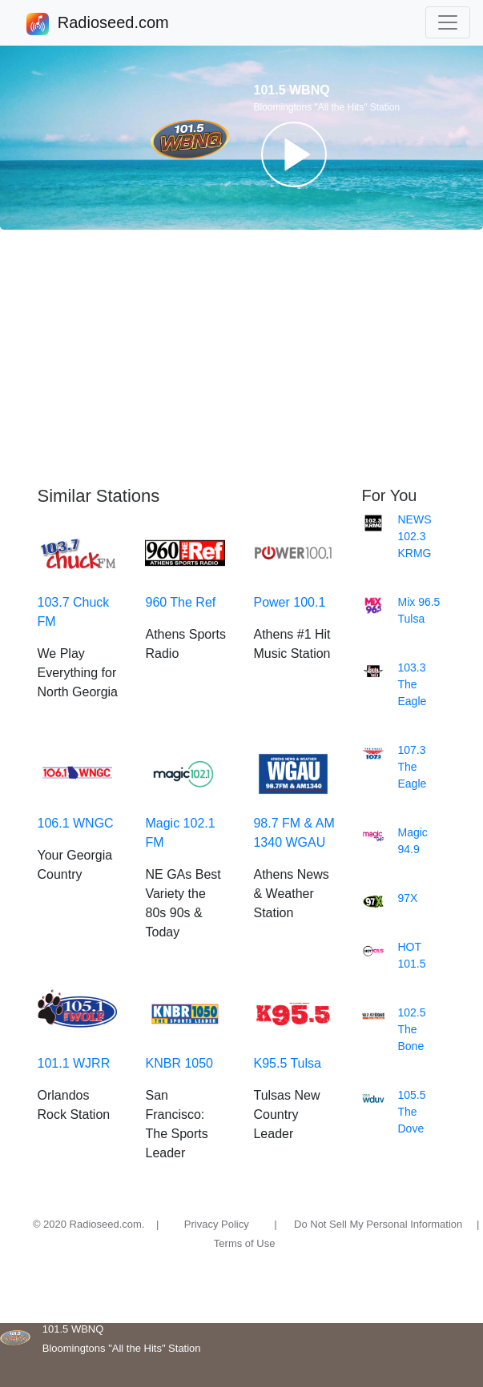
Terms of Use (245, 1243)
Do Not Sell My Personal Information (378, 1224)
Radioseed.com (113, 24)
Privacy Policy (216, 1224)
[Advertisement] (241, 358)
